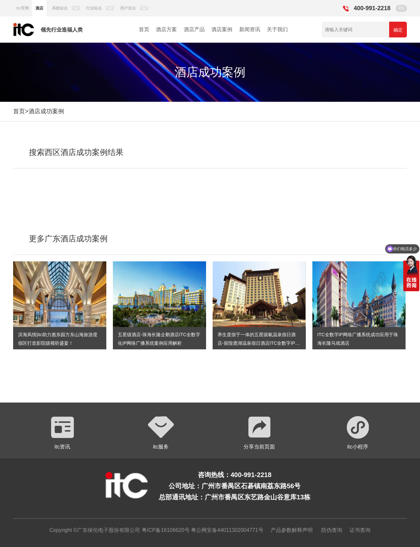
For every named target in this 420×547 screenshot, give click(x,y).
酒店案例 (221, 29)
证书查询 (359, 530)
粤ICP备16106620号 (164, 530)
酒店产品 (194, 29)
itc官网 (22, 8)
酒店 (39, 8)
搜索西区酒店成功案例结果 (76, 152)
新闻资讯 (249, 29)
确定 (398, 30)
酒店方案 (166, 29)
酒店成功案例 (46, 111)
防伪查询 (331, 530)
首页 (144, 29)
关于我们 (277, 29)
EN (401, 8)
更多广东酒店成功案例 (68, 238)
